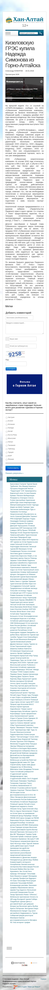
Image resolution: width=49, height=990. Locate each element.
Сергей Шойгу (16, 765)
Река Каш (14, 686)
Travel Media (22, 560)
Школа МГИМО (22, 825)
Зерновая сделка (17, 558)
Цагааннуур (33, 674)
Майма (35, 860)
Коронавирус (15, 714)
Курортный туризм (29, 679)
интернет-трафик (23, 922)
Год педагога (21, 890)
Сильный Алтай (21, 544)
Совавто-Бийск (28, 672)
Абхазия (13, 809)
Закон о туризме (21, 581)
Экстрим (30, 839)
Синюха (20, 723)
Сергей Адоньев (22, 707)
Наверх (43, 979)
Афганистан (25, 635)
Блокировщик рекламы (19, 885)
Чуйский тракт (32, 663)
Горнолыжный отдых (23, 646)
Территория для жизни (19, 602)
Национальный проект (19, 693)
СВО (12, 623)
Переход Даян (16, 676)
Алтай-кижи (15, 614)
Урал (12, 843)
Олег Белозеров (28, 605)
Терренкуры (15, 660)
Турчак (35, 913)
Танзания (10, 445)
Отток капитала (31, 623)
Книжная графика (26, 521)
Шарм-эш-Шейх (16, 507)
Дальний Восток (31, 686)
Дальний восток (16, 755)
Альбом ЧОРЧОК (29, 609)
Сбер (12, 725)
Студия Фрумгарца (17, 669)
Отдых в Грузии (16, 718)
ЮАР (9, 456)
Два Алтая (14, 639)
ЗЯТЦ (19, 530)
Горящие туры (28, 507)
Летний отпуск (29, 804)
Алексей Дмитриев (22, 516)
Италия (13, 741)
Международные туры (19, 776)
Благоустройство (22, 658)
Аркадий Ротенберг (18, 823)
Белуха (13, 707)
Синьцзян (31, 683)
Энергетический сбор (18, 514)
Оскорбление (15, 864)
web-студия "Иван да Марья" (26, 987)
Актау (19, 809)
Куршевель (14, 871)
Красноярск (15, 484)
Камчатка (27, 649)
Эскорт (35, 816)
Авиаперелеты (30, 491)
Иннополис (24, 547)
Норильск (32, 486)
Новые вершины (31, 820)
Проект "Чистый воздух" (20, 737)
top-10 (21, 767)
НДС (29, 730)
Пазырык (33, 744)
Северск (13, 530)
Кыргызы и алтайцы (27, 618)
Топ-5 (29, 779)
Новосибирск (32, 637)
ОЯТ (21, 528)
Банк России (15, 625)
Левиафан (23, 781)
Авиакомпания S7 (25, 785)
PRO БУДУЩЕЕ (16, 519)
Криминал (23, 839)
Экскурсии (19, 797)
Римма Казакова (17, 595)
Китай (9, 431)
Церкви (13, 890)
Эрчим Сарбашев (24, 653)
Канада (10, 428)
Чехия (31, 676)
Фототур (18, 843)
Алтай (29, 549)
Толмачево (14, 783)
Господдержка (16, 586)
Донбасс (23, 625)
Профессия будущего (27, 878)
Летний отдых (15, 695)
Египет (9, 421)
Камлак (21, 918)
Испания (10, 424)
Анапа (30, 806)
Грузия (33, 788)
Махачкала (23, 639)
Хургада (35, 505)
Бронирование (28, 755)
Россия (31, 892)
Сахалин (14, 688)
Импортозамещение (18, 505)
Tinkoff (31, 846)
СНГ (23, 491)
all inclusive (31, 688)
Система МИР (24, 758)
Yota (15, 922)
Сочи (25, 637)
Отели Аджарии (29, 718)
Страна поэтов (32, 593)
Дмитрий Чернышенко (19, 526)
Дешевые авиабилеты (19, 563)
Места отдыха (16, 811)
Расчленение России (18, 799)
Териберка (31, 781)
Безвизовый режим (23, 642)
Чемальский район (17, 535)
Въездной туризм (24, 899)
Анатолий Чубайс (17, 837)
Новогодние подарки (18, 632)
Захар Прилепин (17, 895)
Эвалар (13, 746)
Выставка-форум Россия (29, 867)
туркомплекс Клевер (18, 572)
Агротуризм (22, 688)
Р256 (20, 672)
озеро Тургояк (27, 843)
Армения (14, 739)
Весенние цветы (26, 906)
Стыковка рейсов (24, 788)
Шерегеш (14, 649)
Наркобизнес (15, 709)
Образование (22, 888)
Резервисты (15, 498)
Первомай (14, 758)
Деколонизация (30, 797)
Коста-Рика (11, 435)
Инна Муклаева (16, 607)
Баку (20, 739)
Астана (27, 493)
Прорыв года (15, 704)
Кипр (27, 744)
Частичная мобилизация (20, 509)
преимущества (16, 848)
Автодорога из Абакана (26, 574)
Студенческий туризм (18, 774)
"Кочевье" (14, 672)
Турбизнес (14, 486)
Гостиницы (23, 512)
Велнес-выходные (17, 681)
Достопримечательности (20, 795)
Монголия (11, 438)
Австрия (10, 417)
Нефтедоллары (30, 502)
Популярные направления (20, 841)
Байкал (21, 649)
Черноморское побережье (20, 751)
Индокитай (26, 739)
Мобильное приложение (20, 897)
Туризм (30, 484)
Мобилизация (19, 623)
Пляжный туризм (17, 804)
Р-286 (36, 839)
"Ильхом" (29, 669)
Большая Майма (17, 869)
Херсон (27, 558)
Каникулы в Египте (23, 700)
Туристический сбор (30, 809)
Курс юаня (19, 502)
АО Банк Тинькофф (18, 881)
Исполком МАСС (27, 704)
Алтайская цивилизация (20, 621)
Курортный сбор (26, 656)
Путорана (14, 489)
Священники (23, 892)
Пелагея (29, 727)
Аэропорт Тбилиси (24, 790)
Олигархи (24, 498)
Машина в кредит (21, 876)
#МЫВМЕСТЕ (30, 600)
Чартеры (31, 693)
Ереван (13, 495)
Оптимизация (15, 651)
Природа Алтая (16, 533)
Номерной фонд (17, 816)
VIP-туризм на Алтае (18, 542)
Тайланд (10, 449)
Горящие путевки (22, 827)
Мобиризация (29, 495)
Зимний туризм (30, 723)
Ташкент (33, 516)
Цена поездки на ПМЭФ (29, 818)
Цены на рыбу (22, 683)
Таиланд (34, 739)
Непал (9, 442)
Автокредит (22, 874)
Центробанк (21, 500)
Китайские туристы (29, 711)
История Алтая (19, 792)
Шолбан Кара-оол (29, 584)
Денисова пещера (29, 857)
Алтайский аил (16, 593)
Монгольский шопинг (18, 665)
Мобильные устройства (19, 760)
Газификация (15, 551)
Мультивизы (32, 748)
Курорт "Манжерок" (18, 727)
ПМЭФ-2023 (15, 818)
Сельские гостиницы (18, 591)
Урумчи (26, 674)
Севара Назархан (17, 523)
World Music (28, 607)
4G (11, 922)
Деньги (32, 621)
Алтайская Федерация (29, 802)
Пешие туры (26, 695)
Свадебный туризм (18, 901)
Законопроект (27, 811)
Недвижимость (26, 913)
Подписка (31, 560)
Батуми (20, 721)
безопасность (15, 850)
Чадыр (29, 591)
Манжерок (14, 918)
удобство (25, 848)
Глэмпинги (14, 839)
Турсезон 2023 (22, 741)
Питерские (20, 908)
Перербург (27, 816)
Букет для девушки (26, 904)
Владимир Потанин (31, 769)
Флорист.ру (14, 906)
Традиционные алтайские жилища (23, 588)
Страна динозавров (18, 830)
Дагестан (34, 841)
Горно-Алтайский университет (22, 772)
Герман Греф (31, 834)
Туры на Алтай (26, 660)
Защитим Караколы (30, 533)
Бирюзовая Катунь (17, 820)
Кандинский (23, 489)
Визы (17, 635)
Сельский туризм (28, 586)
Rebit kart (32, 760)
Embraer (13, 788)
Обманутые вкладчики (25, 746)
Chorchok (18, 609)
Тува (32, 762)
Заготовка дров (16, 553)
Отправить (11, 369)
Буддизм (13, 762)
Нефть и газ (32, 556)
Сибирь (34, 899)
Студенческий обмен (18, 779)
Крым (35, 484)
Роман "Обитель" (30, 895)
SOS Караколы (32, 540)
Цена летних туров (23, 702)
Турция (9, 452)
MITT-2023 (35, 702)
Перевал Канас (16, 674)
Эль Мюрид (23, 486)
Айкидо (36, 669)
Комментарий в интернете (20, 862)
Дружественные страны (19, 644)
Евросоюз (23, 556)
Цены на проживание (26, 813)
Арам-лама (26, 765)
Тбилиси (20, 495)
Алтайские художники (26, 667)
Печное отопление (28, 551)
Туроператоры (21, 730)
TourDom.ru (15, 748)
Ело (31, 795)
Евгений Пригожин (17, 832)
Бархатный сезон (17, 493)
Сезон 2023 (33, 737)
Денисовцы (28, 860)
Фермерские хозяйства (19, 690)
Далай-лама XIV (24, 762)
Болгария (23, 748)
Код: (7, 360)
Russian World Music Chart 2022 (22, 611)
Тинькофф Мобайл (25, 883)
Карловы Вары (16, 679)
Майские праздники (29, 753)
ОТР (24, 593)
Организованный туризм (24, 716)
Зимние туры (26, 565)
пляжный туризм (30, 837)
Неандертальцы (16, 860)
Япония (10, 459)
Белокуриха (15, 656)
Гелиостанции (29, 734)
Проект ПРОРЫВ (29, 530)
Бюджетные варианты (19, 806)
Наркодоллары (16, 711)
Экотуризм (29, 908)
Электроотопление (23, 732)
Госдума (21, 744)
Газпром (23, 484)
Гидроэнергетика (17, 734)
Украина (13, 790)
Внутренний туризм (18, 577)
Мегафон (33, 920)
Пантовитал (22, 628)
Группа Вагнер (32, 830)
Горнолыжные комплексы (20, 567)
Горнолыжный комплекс (24, 725)
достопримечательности (20, 920)
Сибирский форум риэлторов (21, 915)
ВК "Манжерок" (20, 834)
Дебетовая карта (22, 846)
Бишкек (33, 493)
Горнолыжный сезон (31, 570)
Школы (31, 888)
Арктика (21, 686)
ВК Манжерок (21, 549)
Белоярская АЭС (30, 528)
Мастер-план (29, 869)
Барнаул (26, 519)
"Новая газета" (26, 709)
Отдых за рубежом (23, 697)
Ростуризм (28, 523)
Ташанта (25, 676)
